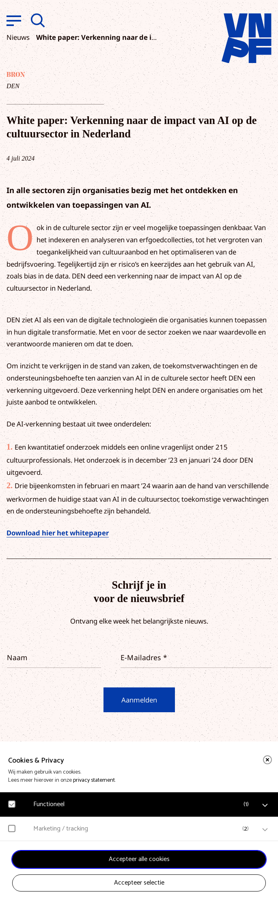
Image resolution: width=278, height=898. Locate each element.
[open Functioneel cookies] (265, 805)
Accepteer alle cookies (139, 859)
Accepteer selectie (139, 882)
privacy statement (94, 780)
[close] (267, 759)
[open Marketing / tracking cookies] (265, 830)
